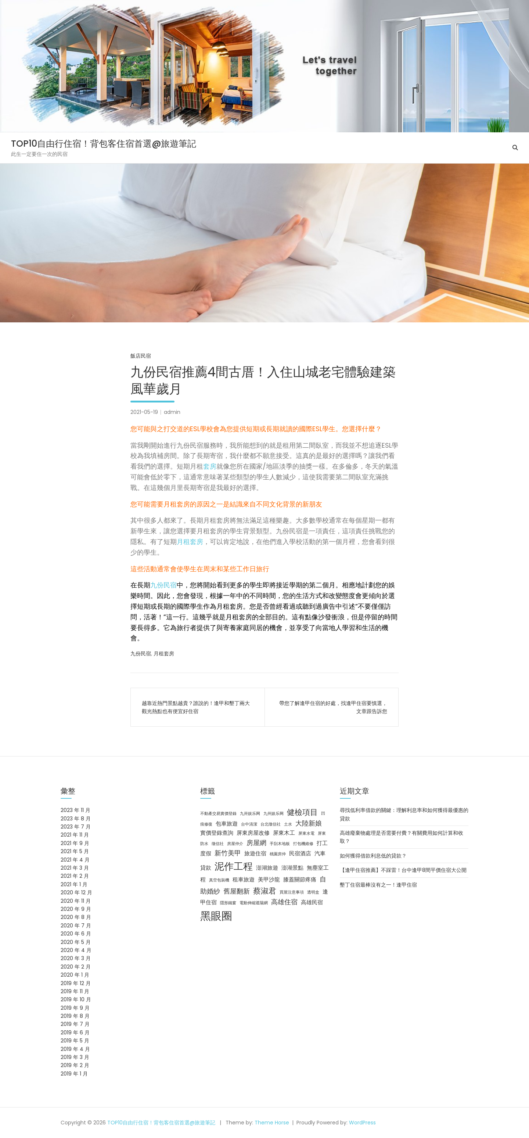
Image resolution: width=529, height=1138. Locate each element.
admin (172, 412)
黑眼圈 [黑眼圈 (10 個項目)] (216, 915)
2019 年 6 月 (75, 1032)
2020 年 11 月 (76, 901)
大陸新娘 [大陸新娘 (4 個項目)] (308, 823)
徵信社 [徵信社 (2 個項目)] (218, 844)
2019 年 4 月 (75, 1049)
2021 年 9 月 (75, 843)
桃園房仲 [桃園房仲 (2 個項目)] (278, 854)
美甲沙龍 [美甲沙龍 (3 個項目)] (269, 879)
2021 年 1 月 (74, 884)
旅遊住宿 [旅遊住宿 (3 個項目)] (255, 853)
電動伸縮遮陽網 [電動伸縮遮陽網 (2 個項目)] (254, 903)
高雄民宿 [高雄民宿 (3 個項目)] (312, 902)
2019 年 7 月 (75, 1024)
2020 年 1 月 (75, 974)
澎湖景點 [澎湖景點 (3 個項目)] (292, 868)
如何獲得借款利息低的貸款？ (373, 855)
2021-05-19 (144, 412)
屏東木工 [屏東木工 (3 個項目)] (284, 833)
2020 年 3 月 (76, 958)
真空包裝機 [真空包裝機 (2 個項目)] (219, 880)
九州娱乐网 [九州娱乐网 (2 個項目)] (273, 813)
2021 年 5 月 (75, 851)
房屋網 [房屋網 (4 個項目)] (256, 842)
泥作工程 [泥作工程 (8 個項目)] (234, 866)
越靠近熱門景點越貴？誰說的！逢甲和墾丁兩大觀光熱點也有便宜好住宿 (196, 707)
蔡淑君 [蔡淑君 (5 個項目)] (264, 890)
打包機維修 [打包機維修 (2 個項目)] (303, 844)
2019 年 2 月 (75, 1065)
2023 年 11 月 (75, 810)
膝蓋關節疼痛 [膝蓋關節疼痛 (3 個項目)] (299, 879)
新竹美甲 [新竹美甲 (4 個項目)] (228, 853)
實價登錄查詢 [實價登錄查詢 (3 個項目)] (216, 833)
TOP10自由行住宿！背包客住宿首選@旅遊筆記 (103, 143)
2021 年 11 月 (75, 834)
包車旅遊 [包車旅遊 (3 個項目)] (227, 823)
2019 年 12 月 (76, 983)
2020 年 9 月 (76, 909)
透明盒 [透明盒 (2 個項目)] (313, 892)
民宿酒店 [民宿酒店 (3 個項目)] (300, 853)
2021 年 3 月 (75, 868)
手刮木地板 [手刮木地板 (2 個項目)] (280, 844)
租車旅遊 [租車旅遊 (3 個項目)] (244, 879)
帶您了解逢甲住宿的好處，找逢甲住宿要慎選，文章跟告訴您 (333, 707)
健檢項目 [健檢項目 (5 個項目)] (302, 812)
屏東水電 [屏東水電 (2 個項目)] (306, 833)
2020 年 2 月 (76, 966)
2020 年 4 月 (76, 950)
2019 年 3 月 (75, 1057)
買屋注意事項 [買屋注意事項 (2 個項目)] (292, 892)
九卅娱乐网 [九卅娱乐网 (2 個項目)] (250, 813)
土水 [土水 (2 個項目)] (288, 824)
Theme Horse (272, 1122)
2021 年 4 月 (75, 859)
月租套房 (190, 541)
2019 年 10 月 (76, 999)
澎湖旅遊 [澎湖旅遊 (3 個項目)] (267, 868)
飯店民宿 (140, 355)
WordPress (362, 1122)
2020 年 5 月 (76, 942)
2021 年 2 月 (75, 876)
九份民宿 (163, 585)
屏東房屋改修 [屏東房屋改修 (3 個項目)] (253, 833)
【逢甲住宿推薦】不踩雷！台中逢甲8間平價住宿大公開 (403, 870)
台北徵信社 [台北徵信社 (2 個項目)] (270, 824)
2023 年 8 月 (76, 818)
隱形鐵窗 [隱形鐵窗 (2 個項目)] (228, 903)
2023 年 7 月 (76, 826)
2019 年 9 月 (75, 1008)
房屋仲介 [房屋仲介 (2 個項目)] (235, 844)
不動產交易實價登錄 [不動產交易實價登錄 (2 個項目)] (218, 813)
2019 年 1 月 (74, 1073)
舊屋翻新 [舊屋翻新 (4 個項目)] (236, 891)
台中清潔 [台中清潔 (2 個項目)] (249, 824)
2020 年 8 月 (76, 917)
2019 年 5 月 (75, 1040)
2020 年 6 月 (76, 933)
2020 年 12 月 (76, 892)
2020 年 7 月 (76, 925)
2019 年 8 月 (75, 1016)
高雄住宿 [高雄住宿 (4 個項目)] (284, 901)
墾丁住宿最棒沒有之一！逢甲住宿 (378, 884)
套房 (209, 466)
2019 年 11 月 (75, 991)
